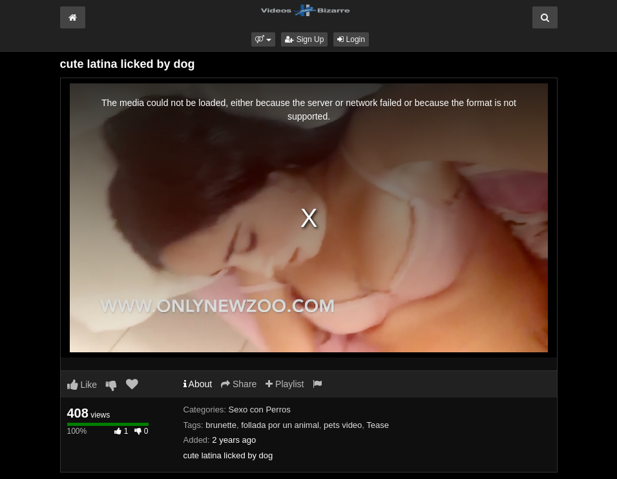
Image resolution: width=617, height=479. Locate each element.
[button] (263, 39)
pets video (343, 425)
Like (82, 384)
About (198, 384)
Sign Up (304, 39)
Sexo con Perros (260, 409)
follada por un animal (280, 425)
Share (238, 384)
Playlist (285, 384)
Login (351, 39)
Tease (377, 425)
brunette (220, 425)
